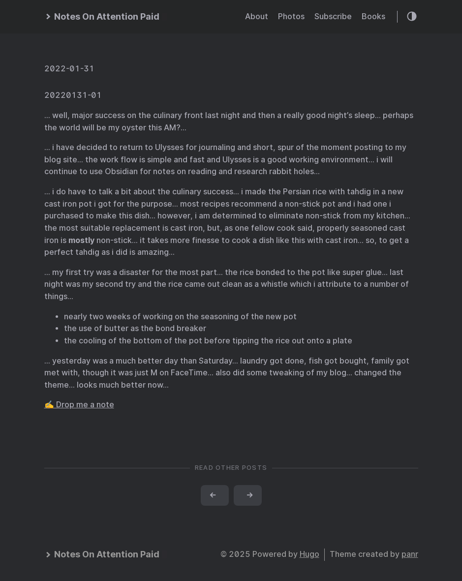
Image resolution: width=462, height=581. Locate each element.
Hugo (309, 554)
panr (409, 554)
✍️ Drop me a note (79, 404)
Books (373, 16)
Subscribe (333, 16)
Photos (291, 16)
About (256, 16)
